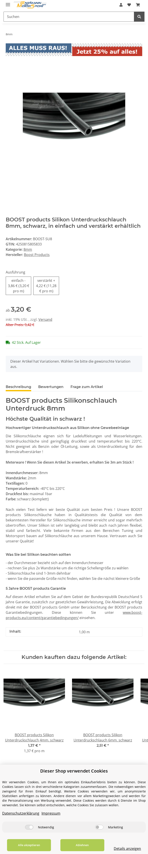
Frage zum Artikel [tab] (86, 387)
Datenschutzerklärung (20, 813)
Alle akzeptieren (29, 845)
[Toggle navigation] (8, 2)
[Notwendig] (29, 827)
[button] (121, 4)
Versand (45, 319)
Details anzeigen (127, 848)
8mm (27, 249)
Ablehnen (82, 845)
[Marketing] (99, 827)
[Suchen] (69, 17)
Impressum (51, 813)
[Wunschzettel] (129, 4)
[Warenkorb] (138, 4)
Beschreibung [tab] (18, 387)
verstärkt (46, 285)
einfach (18, 285)
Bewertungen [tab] (50, 387)
